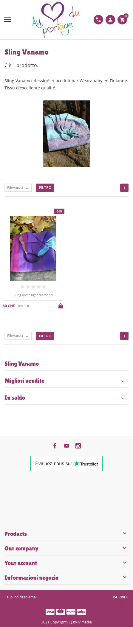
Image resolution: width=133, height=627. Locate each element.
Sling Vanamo (21, 363)
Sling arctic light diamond (33, 295)
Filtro (45, 187)
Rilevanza (19, 188)
